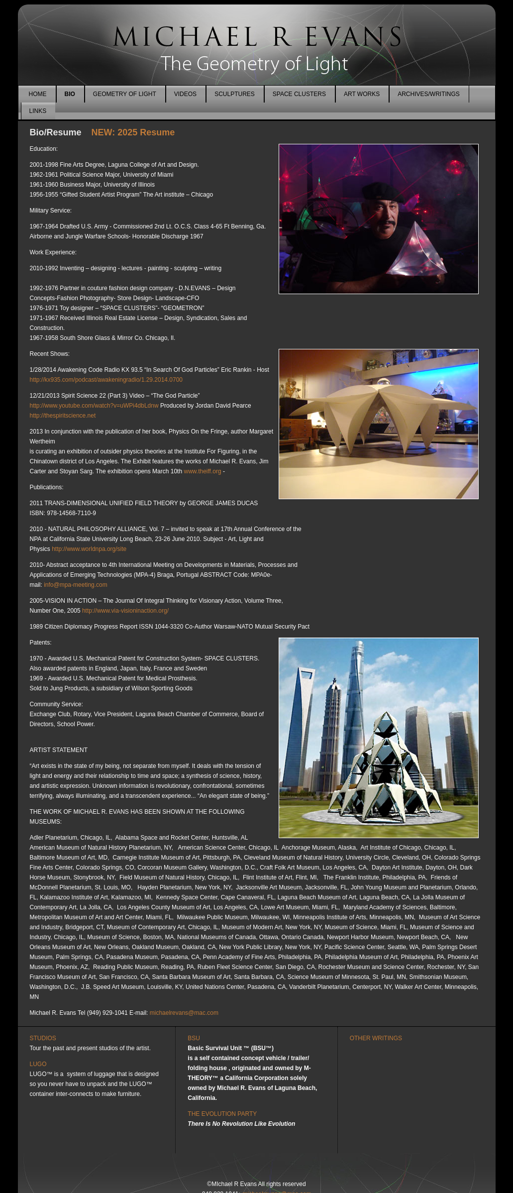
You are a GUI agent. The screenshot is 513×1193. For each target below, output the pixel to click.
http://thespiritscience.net (63, 415)
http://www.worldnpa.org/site (89, 548)
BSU (194, 1038)
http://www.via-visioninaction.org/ (125, 610)
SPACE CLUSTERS (299, 94)
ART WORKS (362, 94)
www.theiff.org (202, 471)
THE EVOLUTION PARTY (222, 1113)
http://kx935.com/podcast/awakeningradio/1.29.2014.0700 (106, 379)
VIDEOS (185, 94)
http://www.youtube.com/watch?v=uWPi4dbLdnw (94, 405)
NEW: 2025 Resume (129, 132)
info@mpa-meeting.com (75, 584)
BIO (70, 94)
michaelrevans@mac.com (184, 1012)
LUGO (38, 1064)
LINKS (38, 111)
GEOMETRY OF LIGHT (124, 94)
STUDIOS (43, 1038)
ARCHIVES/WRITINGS (429, 94)
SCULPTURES (234, 94)
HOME (38, 94)
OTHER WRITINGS (376, 1038)
